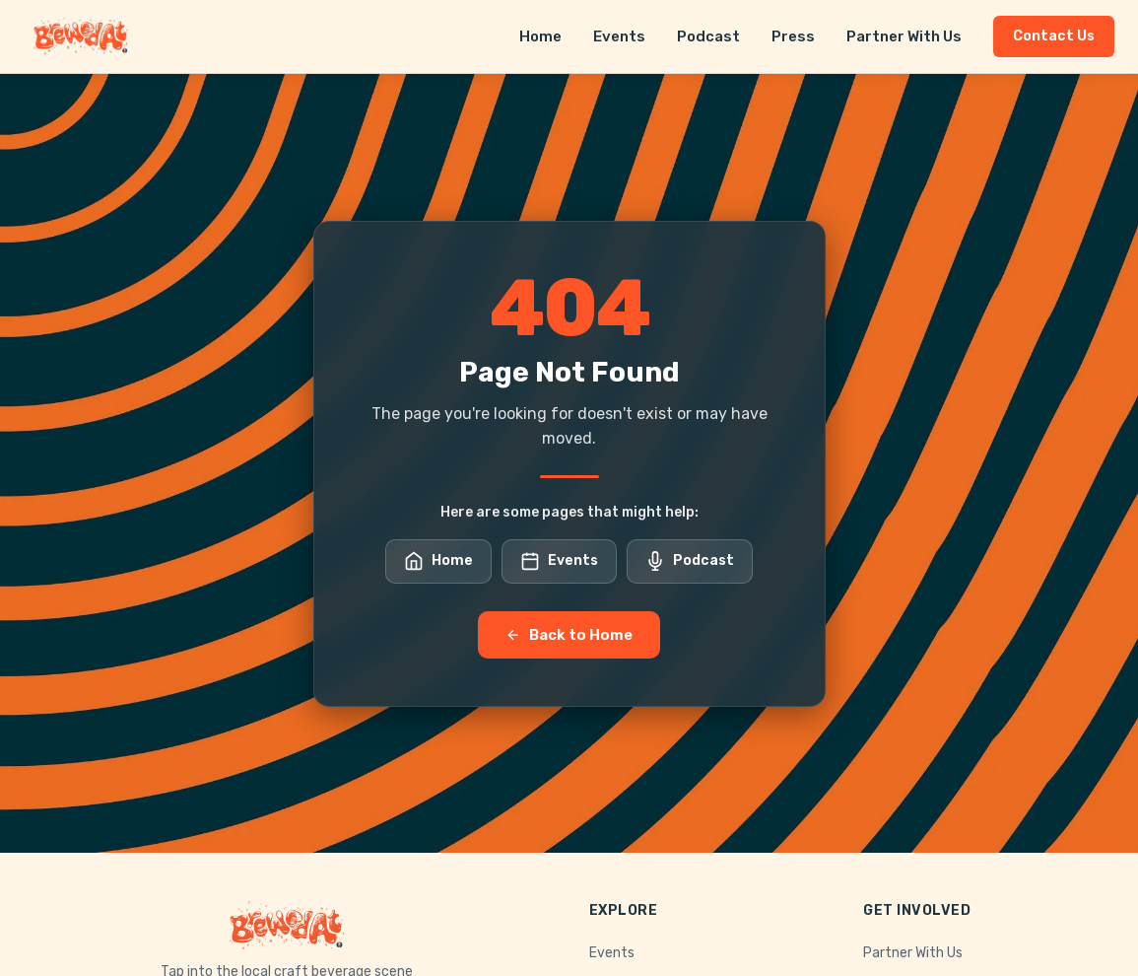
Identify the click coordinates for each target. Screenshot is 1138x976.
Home (540, 36)
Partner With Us (904, 36)
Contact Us (1054, 36)
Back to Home (569, 635)
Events (619, 36)
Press (793, 36)
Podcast (708, 36)
